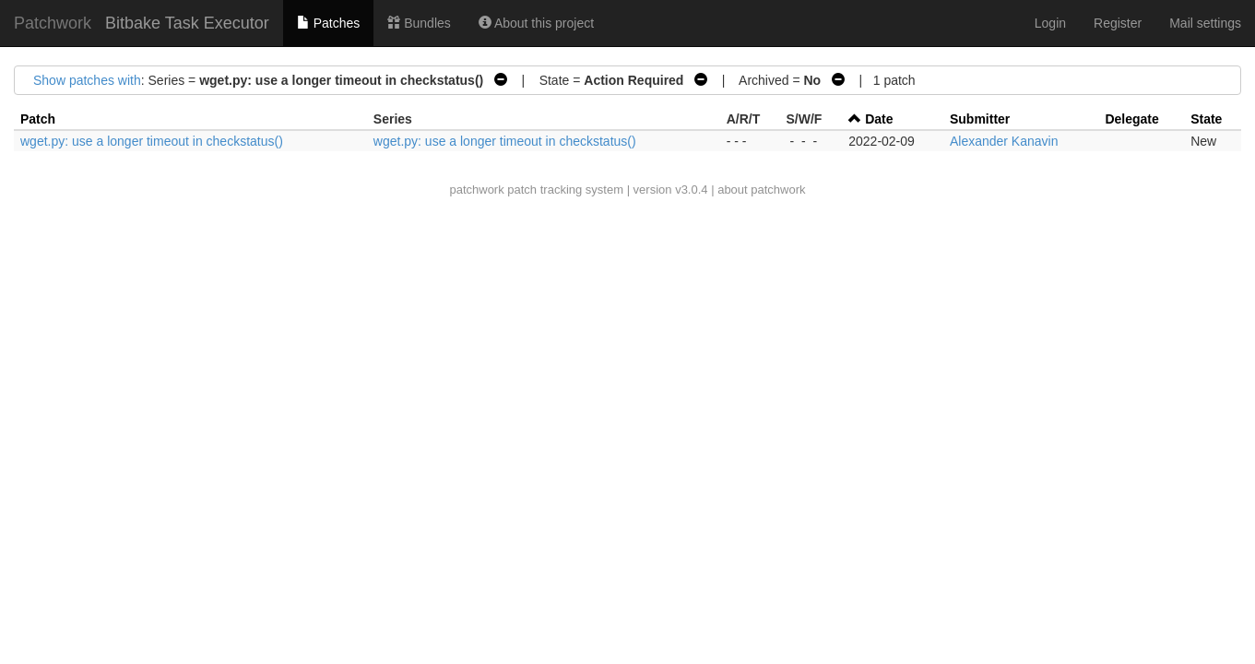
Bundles (418, 23)
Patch (37, 119)
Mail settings (1205, 23)
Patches (328, 23)
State (1206, 119)
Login (1050, 23)
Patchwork (52, 23)
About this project (536, 23)
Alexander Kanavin (1004, 141)
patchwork (476, 189)
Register (1118, 23)
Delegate (1131, 119)
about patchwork (761, 189)
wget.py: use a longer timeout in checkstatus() (151, 141)
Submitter (980, 119)
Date (879, 119)
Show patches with (87, 80)
